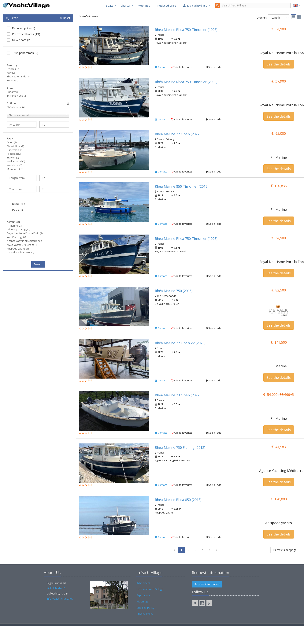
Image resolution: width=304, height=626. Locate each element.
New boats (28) (19, 40)
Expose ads (143, 595)
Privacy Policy (144, 614)
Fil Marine (279, 157)
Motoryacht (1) (15, 169)
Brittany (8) (13, 92)
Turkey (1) (12, 80)
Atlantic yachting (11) (18, 229)
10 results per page (286, 550)
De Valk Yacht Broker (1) (20, 252)
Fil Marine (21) (14, 225)
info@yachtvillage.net (60, 598)
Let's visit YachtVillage (149, 589)
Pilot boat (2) (14, 153)
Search (38, 264)
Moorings (144, 5)
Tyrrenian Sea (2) (16, 95)
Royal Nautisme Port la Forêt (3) (25, 233)
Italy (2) (11, 72)
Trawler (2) (13, 157)
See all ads (213, 67)
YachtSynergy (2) (16, 237)
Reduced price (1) (21, 28)
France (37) (13, 69)
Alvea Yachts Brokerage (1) (22, 244)
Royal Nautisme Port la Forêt (280, 52)
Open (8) (12, 142)
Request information (207, 584)
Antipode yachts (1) (18, 248)
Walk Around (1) (16, 161)
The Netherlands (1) (18, 76)
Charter (126, 5)
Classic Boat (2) (15, 146)
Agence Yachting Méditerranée (280, 470)
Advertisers (143, 583)
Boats (109, 5)
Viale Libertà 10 (56, 588)
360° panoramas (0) (22, 53)
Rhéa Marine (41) (16, 107)
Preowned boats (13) (23, 34)
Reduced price (166, 5)
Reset (65, 18)
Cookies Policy (145, 607)
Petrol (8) (15, 209)
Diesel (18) (16, 204)
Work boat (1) (14, 165)
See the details (279, 64)
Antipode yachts (278, 522)
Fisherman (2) (14, 150)
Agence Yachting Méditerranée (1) (26, 241)
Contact (161, 67)
